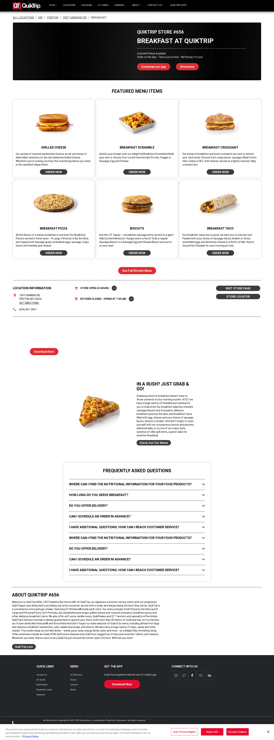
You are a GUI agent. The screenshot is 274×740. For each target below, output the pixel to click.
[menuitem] (53, 6)
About (73, 689)
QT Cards (41, 680)
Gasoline (41, 694)
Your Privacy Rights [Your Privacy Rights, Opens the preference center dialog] (184, 734)
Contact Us (42, 675)
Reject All (212, 734)
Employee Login (44, 689)
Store (96, 288)
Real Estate (42, 684)
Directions (185, 65)
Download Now (42, 350)
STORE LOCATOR (238, 296)
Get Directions (29, 303)
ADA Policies (14, 726)
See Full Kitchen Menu (137, 270)
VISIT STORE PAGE (238, 288)
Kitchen (104, 298)
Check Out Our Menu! (153, 443)
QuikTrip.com (24, 646)
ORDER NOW (53, 172)
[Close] (268, 735)
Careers (74, 684)
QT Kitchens (76, 675)
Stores (73, 680)
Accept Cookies (237, 734)
